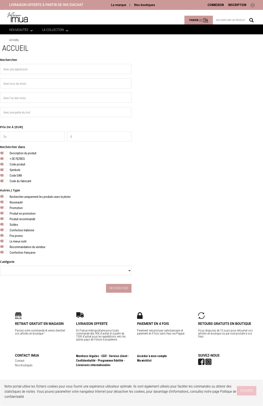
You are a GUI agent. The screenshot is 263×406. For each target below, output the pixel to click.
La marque (118, 5)
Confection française (23, 252)
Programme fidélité (110, 360)
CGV (104, 356)
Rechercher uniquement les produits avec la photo (40, 196)
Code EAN (16, 175)
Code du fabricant (20, 181)
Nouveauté (16, 202)
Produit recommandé (22, 219)
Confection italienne (22, 230)
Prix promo (16, 236)
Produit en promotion (23, 213)
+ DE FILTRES (17, 159)
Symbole (15, 170)
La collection (55, 30)
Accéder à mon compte (152, 356)
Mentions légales (87, 356)
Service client (118, 356)
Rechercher (118, 288)
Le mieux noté (18, 241)
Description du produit (23, 153)
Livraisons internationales (93, 365)
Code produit (17, 164)
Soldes (14, 224)
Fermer (246, 391)
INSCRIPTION (237, 5)
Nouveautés (21, 30)
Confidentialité (86, 360)
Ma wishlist (144, 360)
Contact (19, 360)
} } (66, 270)
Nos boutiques (144, 5)
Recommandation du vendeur (27, 247)
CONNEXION (216, 5)
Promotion (16, 208)
